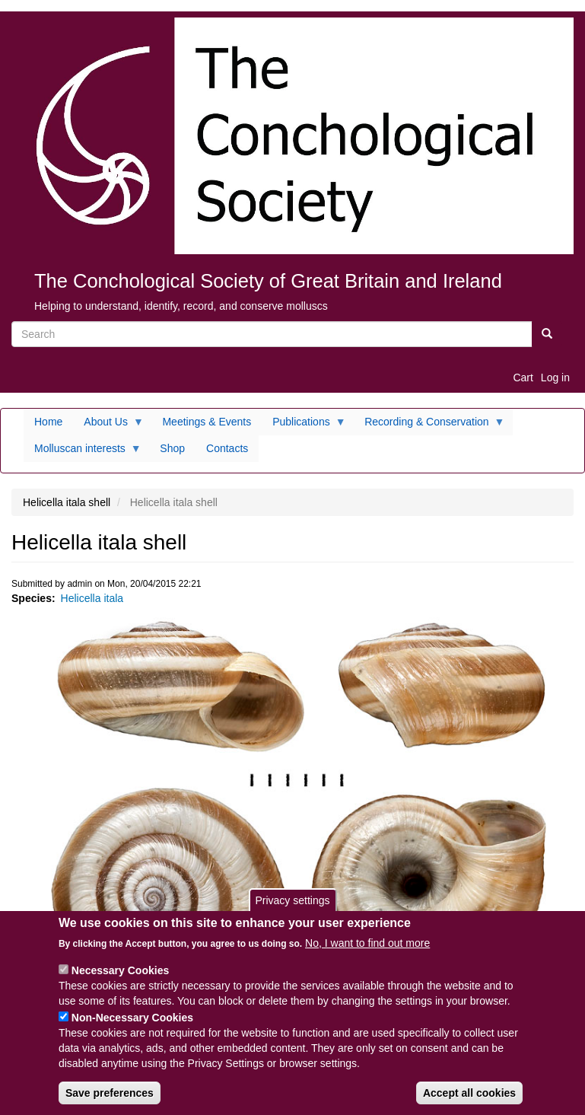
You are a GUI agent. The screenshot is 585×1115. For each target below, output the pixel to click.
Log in (555, 377)
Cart (523, 377)
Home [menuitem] (48, 422)
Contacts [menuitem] (227, 448)
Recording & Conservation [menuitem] (429, 425)
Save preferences (109, 1100)
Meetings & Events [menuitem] (206, 422)
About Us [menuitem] (108, 425)
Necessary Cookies (120, 978)
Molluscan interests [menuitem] (82, 452)
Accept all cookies (469, 1100)
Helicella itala (92, 598)
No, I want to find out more (367, 951)
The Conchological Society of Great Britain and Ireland (268, 280)
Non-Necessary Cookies (132, 1025)
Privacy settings (292, 907)
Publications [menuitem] (304, 425)
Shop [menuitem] (172, 448)
